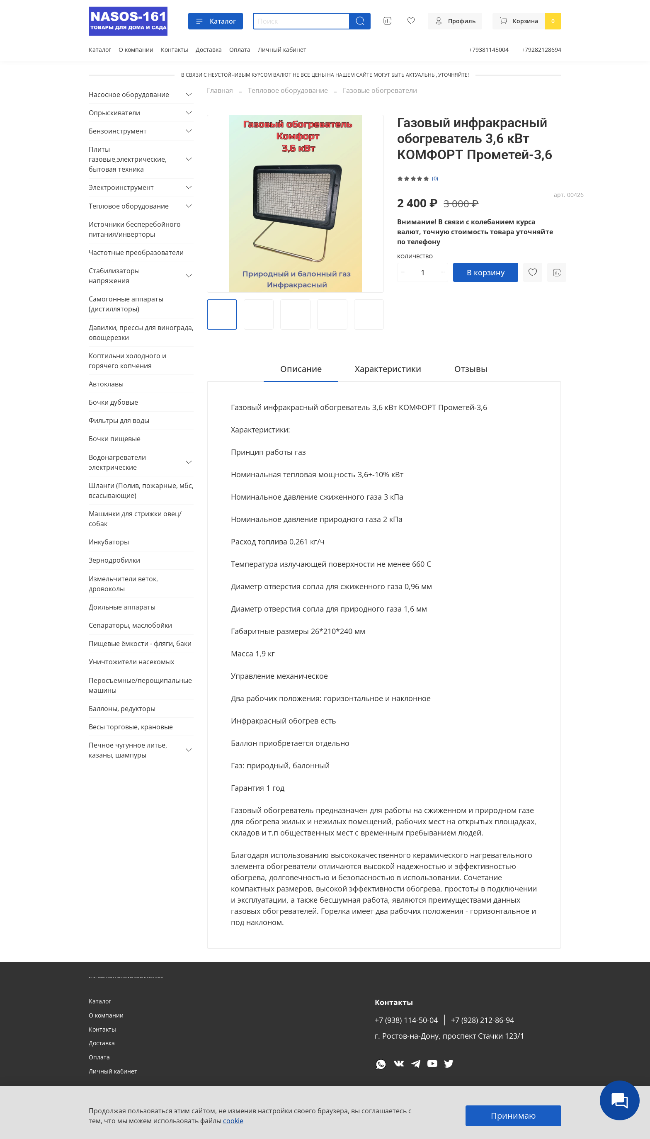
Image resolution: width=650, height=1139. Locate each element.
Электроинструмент (121, 187)
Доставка (209, 49)
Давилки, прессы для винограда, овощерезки (141, 332)
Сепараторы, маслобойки (130, 625)
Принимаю (513, 1115)
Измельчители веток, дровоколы (123, 583)
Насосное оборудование (129, 94)
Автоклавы (106, 384)
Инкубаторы (109, 541)
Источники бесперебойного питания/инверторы (135, 229)
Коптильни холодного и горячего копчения (127, 360)
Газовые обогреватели (380, 90)
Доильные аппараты (122, 607)
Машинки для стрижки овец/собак (135, 518)
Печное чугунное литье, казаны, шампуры (128, 750)
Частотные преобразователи (136, 252)
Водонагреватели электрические (117, 462)
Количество (415, 256)
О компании (136, 49)
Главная (220, 90)
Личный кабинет (282, 49)
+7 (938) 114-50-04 (406, 1020)
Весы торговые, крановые (131, 726)
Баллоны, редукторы (122, 708)
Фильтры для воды (119, 420)
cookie (233, 1120)
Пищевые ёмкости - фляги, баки (140, 643)
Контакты (174, 49)
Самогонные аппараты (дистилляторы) (126, 303)
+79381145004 (489, 49)
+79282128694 (541, 49)
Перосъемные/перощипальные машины (140, 685)
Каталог (215, 21)
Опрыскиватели (114, 112)
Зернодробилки (114, 560)
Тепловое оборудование (288, 90)
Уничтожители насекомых (131, 661)
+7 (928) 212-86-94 (482, 1020)
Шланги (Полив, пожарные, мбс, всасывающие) (141, 490)
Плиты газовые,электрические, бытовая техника (128, 159)
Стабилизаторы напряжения (114, 275)
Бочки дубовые (113, 402)
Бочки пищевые (115, 438)
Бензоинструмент (118, 131)
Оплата (239, 49)
